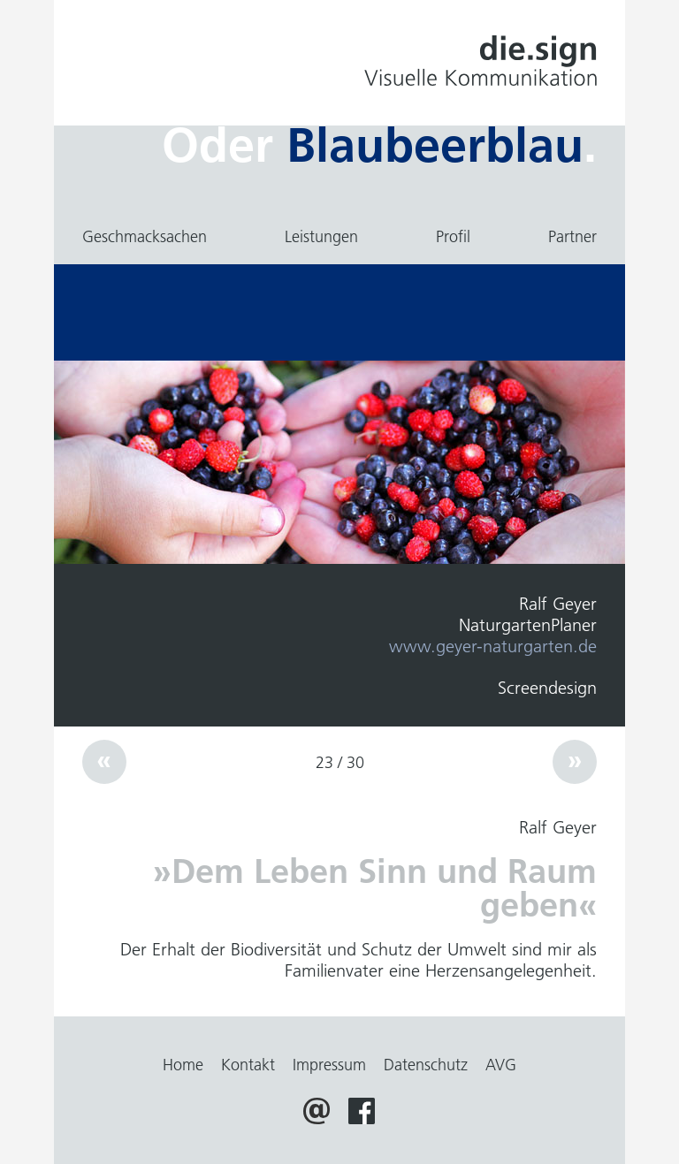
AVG (500, 1065)
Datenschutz (426, 1065)
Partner (572, 237)
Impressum (329, 1065)
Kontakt (248, 1065)
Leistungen (321, 237)
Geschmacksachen (144, 237)
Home (183, 1065)
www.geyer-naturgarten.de (493, 646)
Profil (453, 237)
